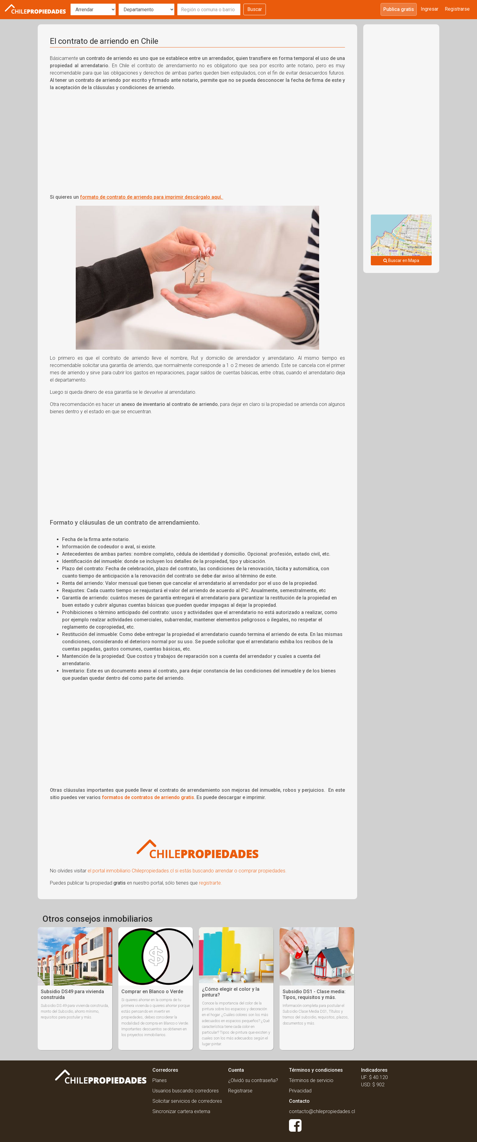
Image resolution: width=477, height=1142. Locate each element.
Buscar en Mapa (401, 260)
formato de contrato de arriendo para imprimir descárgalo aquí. (151, 197)
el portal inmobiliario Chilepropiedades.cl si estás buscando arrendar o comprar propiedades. (187, 871)
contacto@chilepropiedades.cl (322, 1111)
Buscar (254, 9)
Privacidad (300, 1091)
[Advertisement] (197, 138)
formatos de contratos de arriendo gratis (148, 797)
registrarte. (210, 883)
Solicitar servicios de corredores (187, 1101)
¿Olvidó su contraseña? (253, 1080)
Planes (159, 1080)
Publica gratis (398, 9)
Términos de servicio (311, 1080)
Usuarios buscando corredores (185, 1091)
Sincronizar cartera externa (181, 1111)
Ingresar (429, 9)
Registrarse (457, 9)
